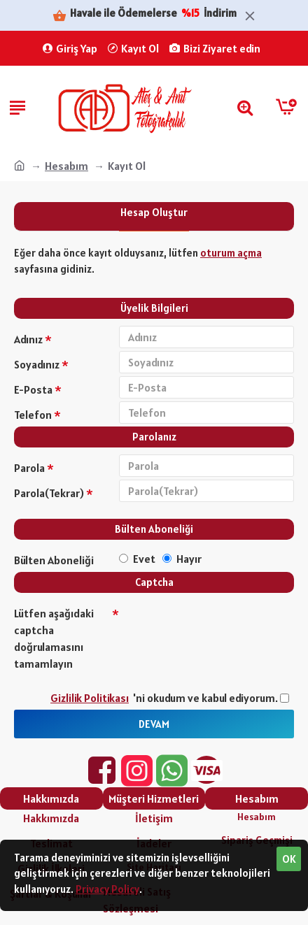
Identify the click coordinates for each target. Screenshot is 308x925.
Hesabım (66, 166)
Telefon (33, 415)
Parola (29, 468)
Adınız (28, 339)
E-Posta (33, 389)
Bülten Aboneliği (54, 560)
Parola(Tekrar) (49, 493)
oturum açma (231, 252)
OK (289, 859)
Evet (137, 559)
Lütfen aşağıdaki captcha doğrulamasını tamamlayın (54, 638)
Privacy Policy (107, 889)
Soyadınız (36, 364)
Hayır (182, 559)
